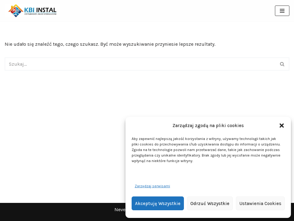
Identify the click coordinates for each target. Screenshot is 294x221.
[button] (282, 125)
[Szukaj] (140, 64)
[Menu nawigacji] (282, 11)
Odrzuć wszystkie (209, 203)
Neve (119, 209)
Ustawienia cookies (260, 203)
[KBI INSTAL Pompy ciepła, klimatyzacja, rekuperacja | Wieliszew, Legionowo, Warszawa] (32, 10)
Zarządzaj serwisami (152, 186)
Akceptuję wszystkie (158, 203)
